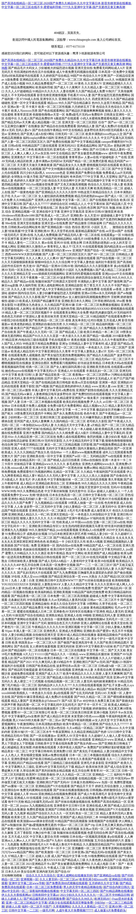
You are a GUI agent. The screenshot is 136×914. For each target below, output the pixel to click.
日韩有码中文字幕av (45, 894)
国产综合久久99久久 (79, 898)
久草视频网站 (62, 906)
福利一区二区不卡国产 (36, 906)
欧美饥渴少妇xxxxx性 (93, 879)
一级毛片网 (47, 910)
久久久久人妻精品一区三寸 (90, 906)
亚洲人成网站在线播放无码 (74, 875)
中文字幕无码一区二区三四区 (79, 891)
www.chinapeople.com (82, 39)
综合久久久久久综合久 (41, 875)
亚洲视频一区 (29, 879)
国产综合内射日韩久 (116, 887)
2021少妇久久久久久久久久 (78, 894)
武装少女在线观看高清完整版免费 (70, 902)
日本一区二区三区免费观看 (44, 887)
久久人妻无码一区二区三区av (59, 879)
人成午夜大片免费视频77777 (74, 910)
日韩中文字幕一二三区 (23, 910)
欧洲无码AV (102, 898)
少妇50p (99, 902)
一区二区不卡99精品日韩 (113, 894)
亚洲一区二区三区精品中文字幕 (26, 902)
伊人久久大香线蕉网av (16, 894)
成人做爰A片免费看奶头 (110, 910)
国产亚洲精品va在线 (107, 875)
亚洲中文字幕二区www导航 (27, 883)
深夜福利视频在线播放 (44, 891)
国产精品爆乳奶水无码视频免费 (44, 898)
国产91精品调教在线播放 (116, 891)
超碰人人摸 (13, 906)
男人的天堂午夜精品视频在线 (82, 887)
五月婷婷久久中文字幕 (103, 883)
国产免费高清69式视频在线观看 (67, 883)
